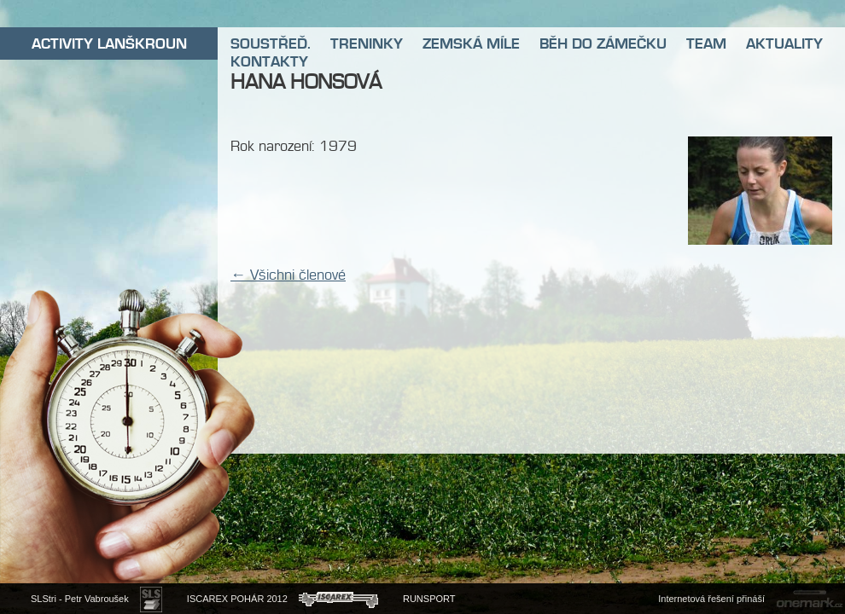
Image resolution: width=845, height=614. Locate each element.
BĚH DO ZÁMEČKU (603, 43)
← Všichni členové (288, 274)
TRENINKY (366, 43)
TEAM (706, 43)
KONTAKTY (269, 61)
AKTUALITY (784, 43)
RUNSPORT (429, 599)
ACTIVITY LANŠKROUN (109, 43)
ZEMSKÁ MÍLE (471, 43)
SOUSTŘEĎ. (270, 43)
